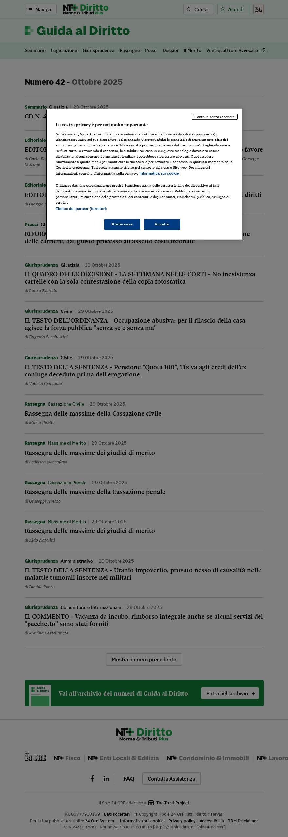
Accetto (162, 224)
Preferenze (122, 224)
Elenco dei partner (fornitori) (81, 209)
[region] (144, 174)
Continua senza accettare (215, 116)
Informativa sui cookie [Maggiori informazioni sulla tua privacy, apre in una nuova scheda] (159, 173)
